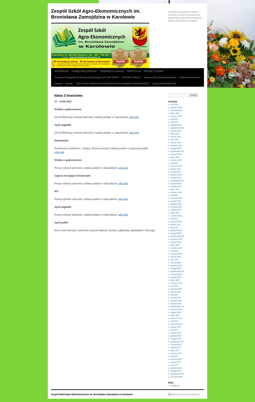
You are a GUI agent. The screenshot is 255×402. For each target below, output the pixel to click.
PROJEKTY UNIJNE (153, 71)
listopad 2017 (176, 339)
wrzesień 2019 (176, 274)
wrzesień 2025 (176, 110)
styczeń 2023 (176, 172)
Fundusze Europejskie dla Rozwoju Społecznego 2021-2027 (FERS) (87, 77)
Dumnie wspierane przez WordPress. (185, 394)
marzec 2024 (176, 137)
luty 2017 (174, 365)
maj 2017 (174, 356)
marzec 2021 (176, 224)
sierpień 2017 (176, 347)
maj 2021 (174, 219)
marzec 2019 (176, 292)
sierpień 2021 (176, 210)
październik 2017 (177, 342)
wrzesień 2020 (176, 239)
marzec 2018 (176, 327)
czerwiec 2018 (176, 318)
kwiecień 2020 (176, 254)
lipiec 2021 (175, 213)
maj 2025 (174, 119)
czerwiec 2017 (176, 353)
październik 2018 (177, 306)
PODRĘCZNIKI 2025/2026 (84, 71)
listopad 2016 (176, 371)
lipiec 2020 (175, 245)
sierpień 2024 (176, 131)
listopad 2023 (176, 148)
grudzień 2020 (176, 230)
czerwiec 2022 (176, 192)
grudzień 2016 (176, 368)
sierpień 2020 (176, 242)
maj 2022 (174, 195)
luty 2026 (174, 104)
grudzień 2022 (176, 175)
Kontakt (69, 83)
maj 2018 (174, 321)
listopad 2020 (176, 233)
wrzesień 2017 (176, 344)
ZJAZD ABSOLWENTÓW (164, 83)
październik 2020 (177, 236)
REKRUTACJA (134, 71)
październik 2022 (177, 180)
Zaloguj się (175, 385)
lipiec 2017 (175, 350)
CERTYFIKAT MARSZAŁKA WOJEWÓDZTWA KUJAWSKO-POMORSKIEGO (112, 83)
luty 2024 (174, 139)
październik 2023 (177, 151)
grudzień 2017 (176, 336)
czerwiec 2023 (176, 160)
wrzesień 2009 (176, 377)
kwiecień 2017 (176, 359)
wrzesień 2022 (176, 183)
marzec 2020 (176, 257)
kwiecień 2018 (176, 324)
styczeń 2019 (176, 298)
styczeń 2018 (176, 333)
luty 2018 (174, 330)
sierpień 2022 (176, 186)
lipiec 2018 (175, 315)
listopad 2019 (176, 268)
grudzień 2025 (176, 107)
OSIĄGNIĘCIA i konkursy (112, 71)
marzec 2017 (176, 362)
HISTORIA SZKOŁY (131, 77)
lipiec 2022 (175, 189)
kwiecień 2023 (176, 166)
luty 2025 (174, 122)
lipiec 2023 (175, 157)
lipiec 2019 (175, 280)
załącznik (134, 117)
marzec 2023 (176, 169)
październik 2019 (177, 271)
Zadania (58, 83)
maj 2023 (174, 163)
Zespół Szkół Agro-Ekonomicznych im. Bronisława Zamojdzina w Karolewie (92, 394)
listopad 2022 (176, 178)
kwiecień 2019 (176, 289)
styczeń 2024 (176, 142)
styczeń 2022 (176, 201)
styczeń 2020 (176, 262)
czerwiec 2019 (176, 283)
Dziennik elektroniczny (189, 77)
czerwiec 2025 (176, 116)
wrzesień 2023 (176, 154)
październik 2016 (177, 374)
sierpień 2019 (176, 277)
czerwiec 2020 (176, 248)
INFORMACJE (61, 71)
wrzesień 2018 (176, 309)
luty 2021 (174, 227)
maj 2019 (174, 286)
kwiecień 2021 (176, 221)
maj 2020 (174, 251)
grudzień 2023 (176, 145)
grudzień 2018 (176, 301)
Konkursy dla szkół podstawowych (160, 77)
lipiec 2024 (175, 134)
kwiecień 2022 (176, 198)
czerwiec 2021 (176, 216)
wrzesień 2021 (176, 207)
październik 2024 (177, 128)
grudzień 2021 (176, 204)
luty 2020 (174, 260)
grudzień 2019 (176, 265)
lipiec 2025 (175, 113)
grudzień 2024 (176, 125)
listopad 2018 (176, 303)
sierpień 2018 (176, 312)
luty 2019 (174, 295)
